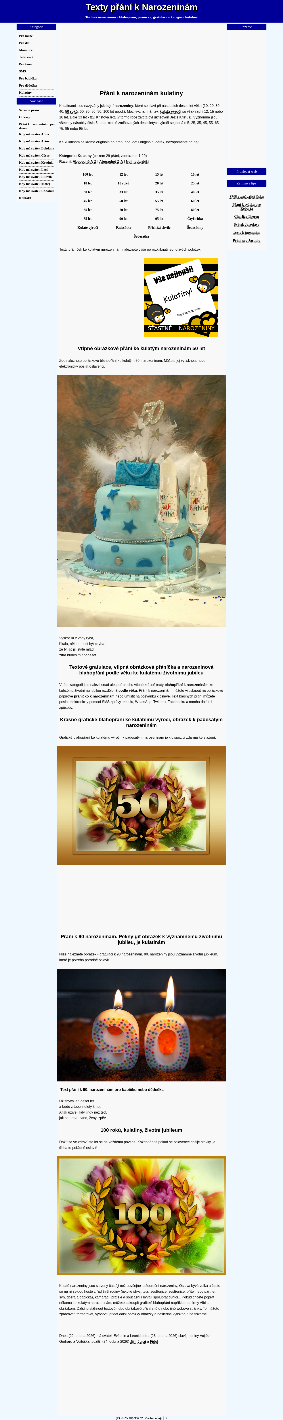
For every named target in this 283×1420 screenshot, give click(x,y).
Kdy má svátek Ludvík (35, 176)
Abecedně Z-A (111, 161)
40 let (195, 192)
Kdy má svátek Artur (34, 141)
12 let (123, 174)
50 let (123, 201)
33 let (123, 192)
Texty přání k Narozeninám (141, 7)
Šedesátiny (195, 227)
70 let (123, 210)
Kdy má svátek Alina (34, 134)
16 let (195, 174)
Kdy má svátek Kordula (36, 162)
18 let (88, 183)
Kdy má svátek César (34, 155)
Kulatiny (85, 156)
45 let (88, 201)
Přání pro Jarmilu (246, 240)
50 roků (71, 111)
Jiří (133, 1341)
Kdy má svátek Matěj (34, 184)
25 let (195, 183)
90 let (123, 219)
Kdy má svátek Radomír (36, 191)
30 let (88, 192)
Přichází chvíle (159, 227)
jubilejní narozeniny (116, 106)
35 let (159, 192)
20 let (159, 183)
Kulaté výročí (87, 227)
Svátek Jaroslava (247, 224)
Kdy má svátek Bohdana (36, 148)
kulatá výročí (170, 111)
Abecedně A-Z (84, 161)
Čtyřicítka (195, 219)
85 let (88, 219)
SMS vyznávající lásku (246, 196)
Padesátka (123, 227)
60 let (195, 201)
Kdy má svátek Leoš (33, 169)
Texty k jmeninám (246, 232)
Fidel (154, 1341)
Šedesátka (141, 236)
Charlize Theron (246, 216)
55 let (159, 201)
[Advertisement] (141, 55)
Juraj (142, 1341)
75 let (159, 210)
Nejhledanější (137, 161)
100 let (88, 174)
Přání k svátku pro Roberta (246, 206)
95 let (159, 219)
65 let (88, 210)
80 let (195, 210)
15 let (159, 174)
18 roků (123, 183)
